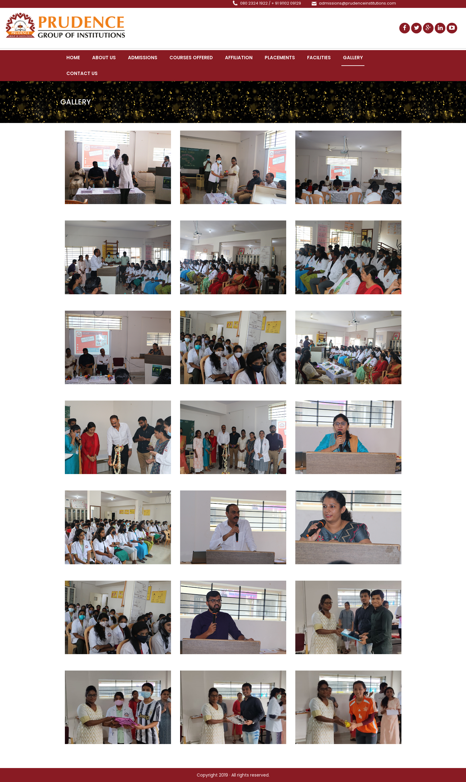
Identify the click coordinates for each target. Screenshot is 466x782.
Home (73, 57)
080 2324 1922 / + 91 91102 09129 (270, 3)
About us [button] (104, 57)
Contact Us (82, 73)
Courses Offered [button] (191, 57)
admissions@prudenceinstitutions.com (357, 3)
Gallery (353, 57)
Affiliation (239, 57)
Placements (280, 57)
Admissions (142, 57)
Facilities (319, 57)
